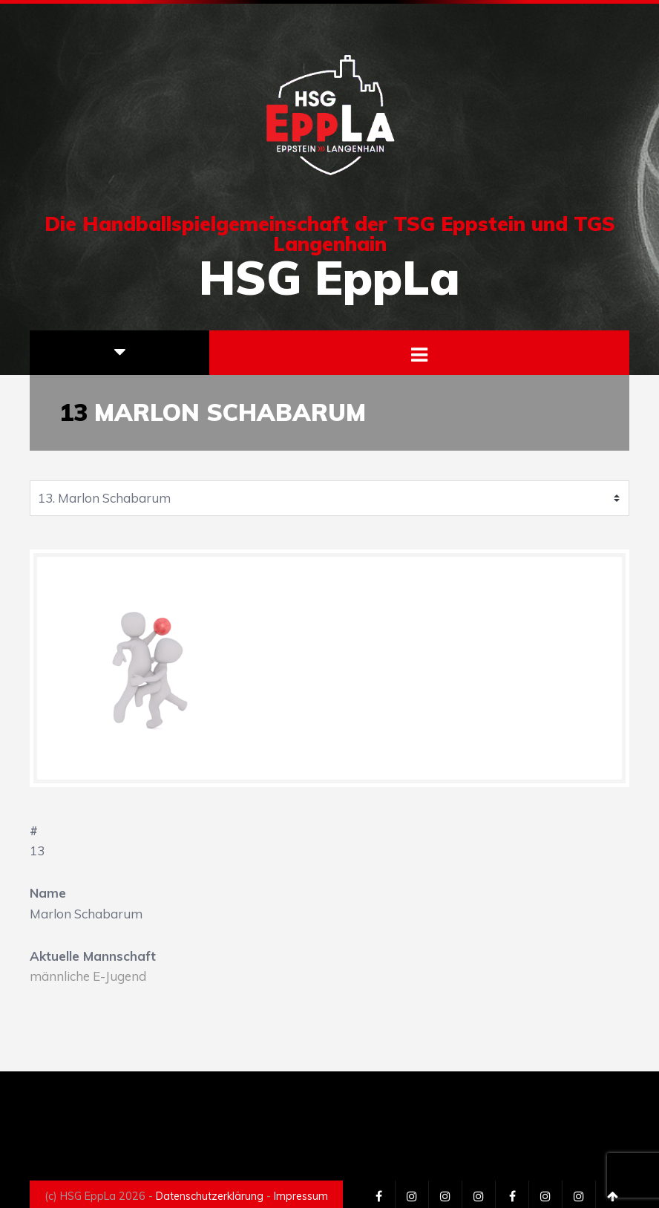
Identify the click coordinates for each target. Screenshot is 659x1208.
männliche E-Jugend (88, 976)
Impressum (301, 1196)
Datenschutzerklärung (209, 1196)
